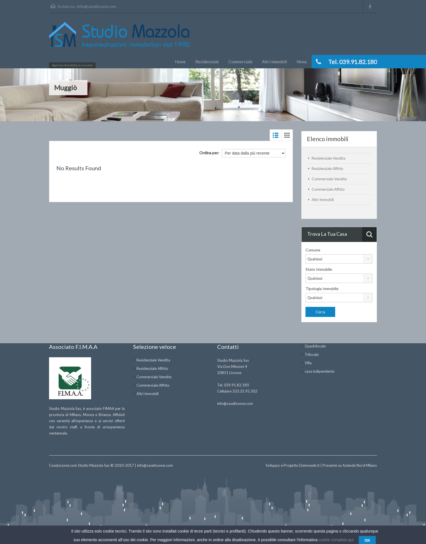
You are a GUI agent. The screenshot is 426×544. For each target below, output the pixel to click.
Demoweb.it (309, 465)
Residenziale (207, 61)
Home (180, 61)
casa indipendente (319, 371)
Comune (312, 250)
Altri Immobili (274, 61)
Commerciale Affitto (328, 189)
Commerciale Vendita (329, 179)
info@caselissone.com (96, 6)
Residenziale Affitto (327, 168)
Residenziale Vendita (328, 158)
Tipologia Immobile (322, 288)
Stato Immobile (318, 269)
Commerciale (240, 61)
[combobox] (338, 259)
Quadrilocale (315, 346)
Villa (308, 363)
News (302, 61)
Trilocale (312, 354)
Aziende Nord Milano (359, 465)
